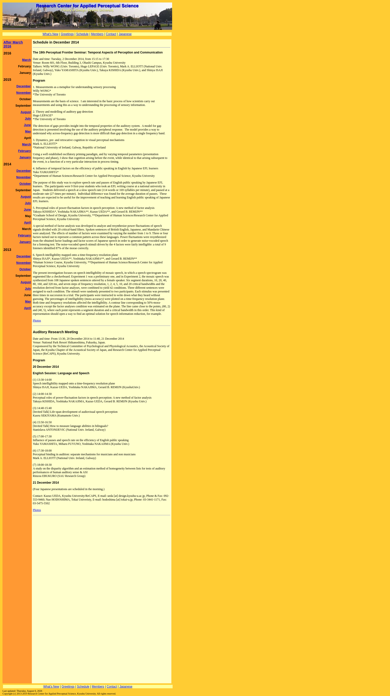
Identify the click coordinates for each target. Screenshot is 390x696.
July (28, 118)
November (23, 92)
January (25, 157)
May (28, 131)
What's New (50, 34)
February (24, 151)
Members (97, 34)
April (27, 222)
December (23, 86)
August (26, 112)
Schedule (82, 34)
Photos (37, 320)
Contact (111, 34)
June (27, 125)
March (26, 60)
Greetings (67, 34)
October (25, 184)
